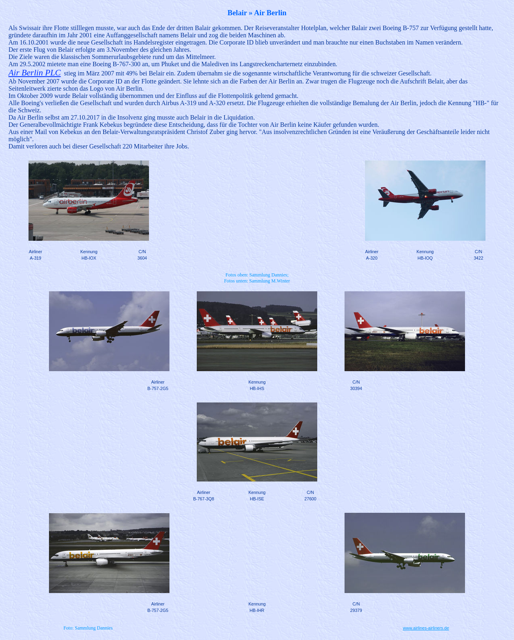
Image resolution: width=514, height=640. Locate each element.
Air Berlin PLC (34, 72)
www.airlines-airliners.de (426, 628)
